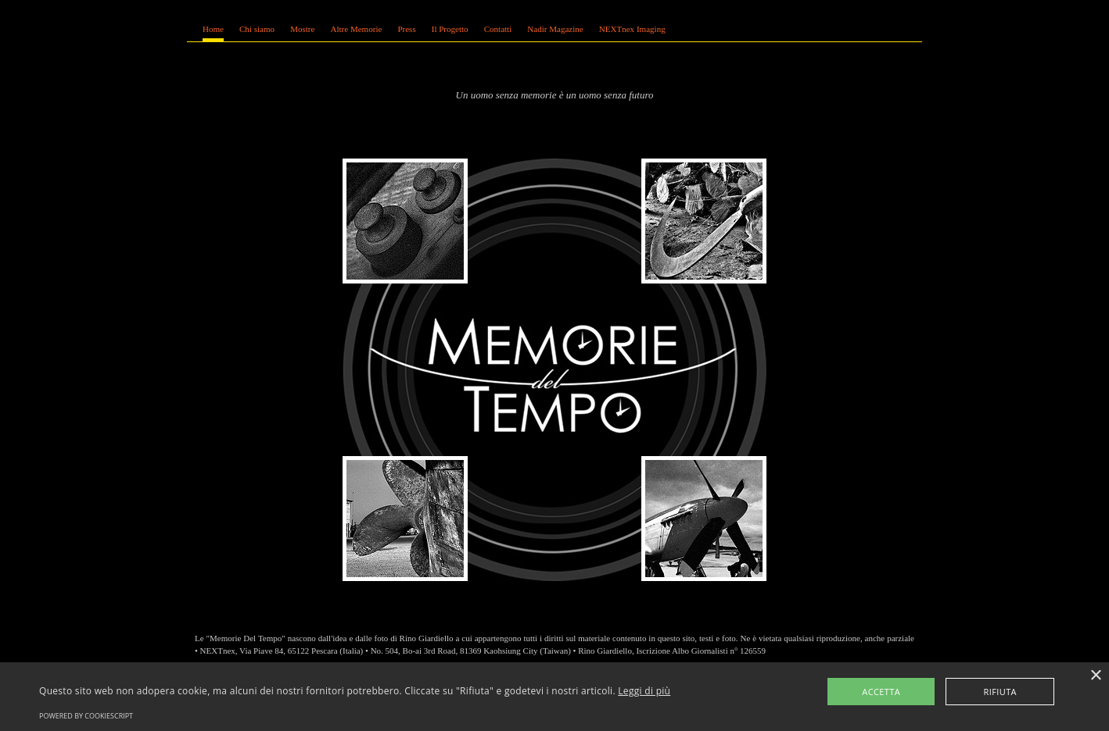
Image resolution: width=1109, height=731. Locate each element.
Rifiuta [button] (1000, 691)
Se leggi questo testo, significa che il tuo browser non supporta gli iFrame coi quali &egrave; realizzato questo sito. (554, 37)
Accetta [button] (881, 691)
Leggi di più (644, 690)
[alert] (554, 696)
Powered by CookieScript (86, 716)
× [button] (1095, 676)
